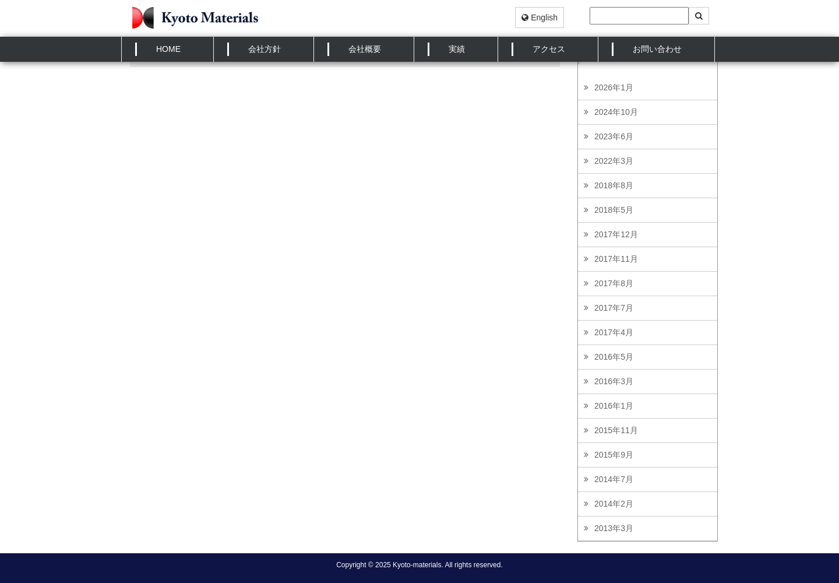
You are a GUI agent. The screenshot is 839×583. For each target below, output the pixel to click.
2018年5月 (613, 210)
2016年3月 (613, 381)
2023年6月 (613, 136)
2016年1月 (613, 405)
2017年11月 (616, 259)
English (539, 17)
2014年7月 (613, 479)
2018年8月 (613, 185)
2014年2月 (613, 503)
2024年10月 (616, 112)
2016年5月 (613, 356)
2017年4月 (613, 332)
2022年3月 (613, 161)
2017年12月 (616, 234)
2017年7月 (613, 307)
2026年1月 (613, 87)
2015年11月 (616, 430)
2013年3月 (613, 528)
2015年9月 (613, 454)
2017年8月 (613, 283)
